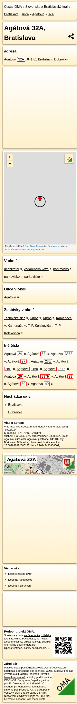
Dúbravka (15, 412)
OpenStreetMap (33, 246)
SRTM (42, 692)
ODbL (49, 670)
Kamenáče (64, 318)
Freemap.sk (54, 246)
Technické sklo (14, 318)
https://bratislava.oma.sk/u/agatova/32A (25, 249)
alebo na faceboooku (20, 579)
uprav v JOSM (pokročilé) (53, 426)
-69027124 (10, 429)
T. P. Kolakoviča (39, 325)
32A (51, 14)
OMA (18, 6)
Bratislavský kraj (56, 6)
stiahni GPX (11, 435)
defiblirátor (11, 269)
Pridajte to (32, 695)
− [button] (9, 164)
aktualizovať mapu (26, 426)
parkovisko (61, 269)
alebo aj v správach (19, 585)
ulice (25, 14)
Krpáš (34, 318)
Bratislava (11, 14)
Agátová (38, 14)
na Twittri (42, 638)
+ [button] (9, 157)
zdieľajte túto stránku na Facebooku (27, 637)
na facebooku (32, 635)
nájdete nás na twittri (20, 573)
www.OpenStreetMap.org (52, 667)
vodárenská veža (36, 269)
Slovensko (32, 6)
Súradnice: (10, 432)
